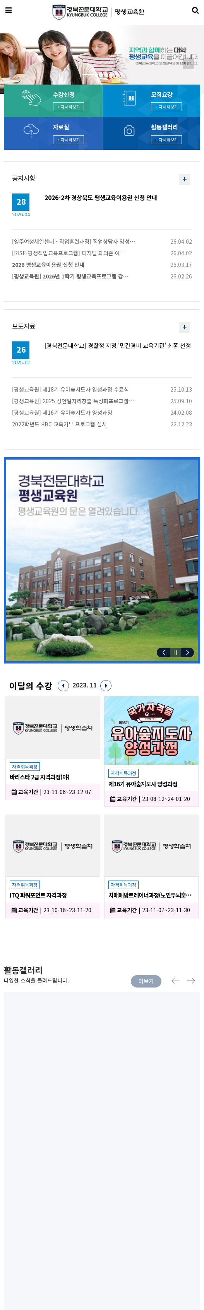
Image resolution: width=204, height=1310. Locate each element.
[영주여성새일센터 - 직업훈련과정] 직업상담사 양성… (73, 241)
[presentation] (12, 1156)
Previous (175, 980)
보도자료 (23, 326)
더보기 (146, 981)
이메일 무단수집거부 (110, 1203)
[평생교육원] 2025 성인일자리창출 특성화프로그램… (73, 401)
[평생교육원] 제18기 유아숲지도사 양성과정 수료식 (70, 389)
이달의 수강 (30, 685)
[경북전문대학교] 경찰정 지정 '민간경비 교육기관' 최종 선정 (118, 345)
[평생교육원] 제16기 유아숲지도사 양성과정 (62, 412)
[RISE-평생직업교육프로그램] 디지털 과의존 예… (68, 253)
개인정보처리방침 (56, 1203)
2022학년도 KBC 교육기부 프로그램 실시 (59, 424)
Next (191, 980)
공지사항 (23, 178)
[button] (15, 63)
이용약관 (14, 1203)
